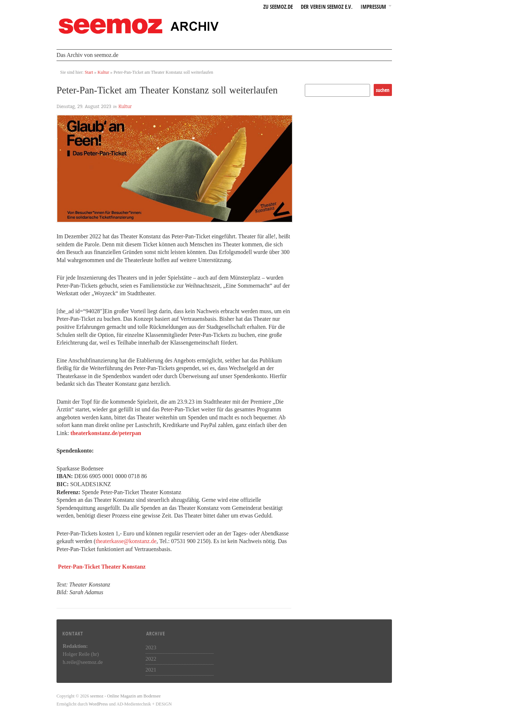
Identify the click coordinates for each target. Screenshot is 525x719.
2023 (150, 647)
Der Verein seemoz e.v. (327, 7)
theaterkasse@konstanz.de (126, 541)
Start (89, 72)
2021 (150, 670)
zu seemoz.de (278, 7)
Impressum (373, 7)
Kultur (103, 72)
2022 (150, 659)
